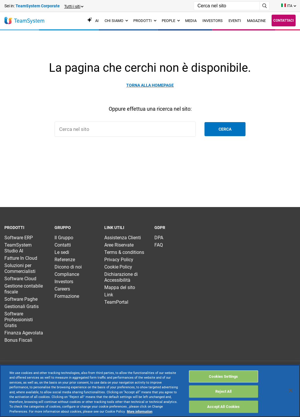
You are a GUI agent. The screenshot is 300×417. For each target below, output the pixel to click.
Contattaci (283, 20)
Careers (62, 289)
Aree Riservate (119, 245)
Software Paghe (21, 299)
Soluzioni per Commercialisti (19, 268)
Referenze (64, 259)
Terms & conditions (124, 252)
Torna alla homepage (150, 85)
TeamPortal (116, 302)
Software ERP (18, 237)
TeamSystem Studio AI (18, 248)
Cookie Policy (118, 267)
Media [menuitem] (191, 20)
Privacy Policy (118, 259)
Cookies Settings (223, 376)
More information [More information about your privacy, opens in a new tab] (139, 411)
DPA (158, 237)
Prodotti (144, 20)
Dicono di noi (68, 267)
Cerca (225, 129)
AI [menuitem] (93, 20)
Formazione (66, 296)
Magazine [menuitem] (256, 20)
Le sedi (61, 252)
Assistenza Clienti (122, 237)
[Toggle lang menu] (288, 5)
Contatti (62, 245)
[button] (73, 6)
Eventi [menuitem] (235, 20)
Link (108, 295)
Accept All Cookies (223, 406)
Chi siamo (116, 20)
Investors (63, 281)
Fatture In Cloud (20, 258)
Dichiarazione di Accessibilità (121, 277)
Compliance (66, 274)
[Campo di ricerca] (227, 5)
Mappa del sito (119, 287)
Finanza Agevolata (23, 333)
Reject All (223, 391)
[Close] (290, 390)
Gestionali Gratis (21, 306)
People (171, 20)
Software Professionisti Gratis (18, 319)
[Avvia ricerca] (265, 5)
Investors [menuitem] (212, 20)
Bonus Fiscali (18, 340)
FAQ (158, 245)
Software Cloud (20, 278)
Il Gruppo (63, 237)
